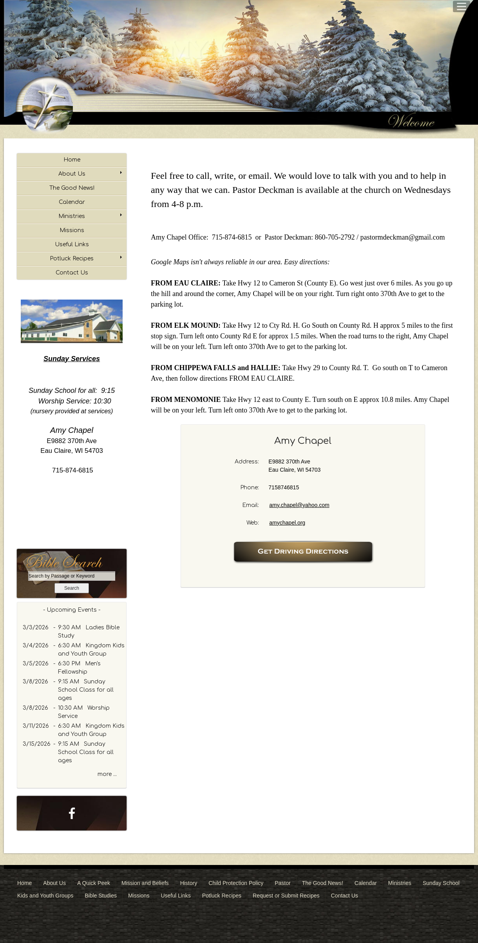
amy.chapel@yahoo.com (299, 505)
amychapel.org (287, 523)
